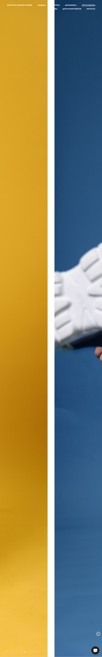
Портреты (55, 5)
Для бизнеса (71, 5)
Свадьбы (41, 5)
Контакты (90, 9)
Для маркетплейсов (72, 9)
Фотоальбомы (88, 5)
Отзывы (53, 9)
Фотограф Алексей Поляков (19, 5)
